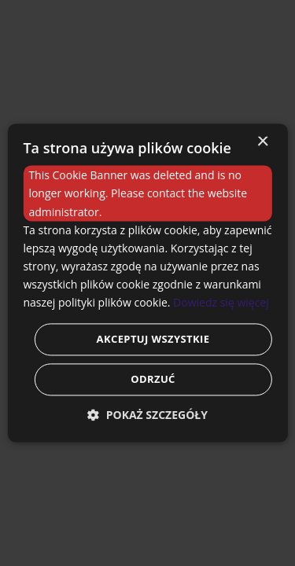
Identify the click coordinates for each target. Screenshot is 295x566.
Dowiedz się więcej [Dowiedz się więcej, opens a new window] (221, 302)
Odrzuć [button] (153, 380)
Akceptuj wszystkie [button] (153, 340)
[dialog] (147, 283)
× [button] (262, 142)
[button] (147, 415)
